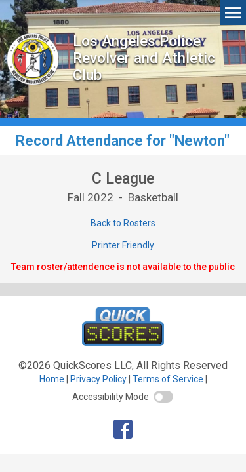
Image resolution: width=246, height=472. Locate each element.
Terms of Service (168, 379)
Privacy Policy (98, 379)
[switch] (163, 397)
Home (51, 379)
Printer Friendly (123, 245)
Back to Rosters (123, 223)
